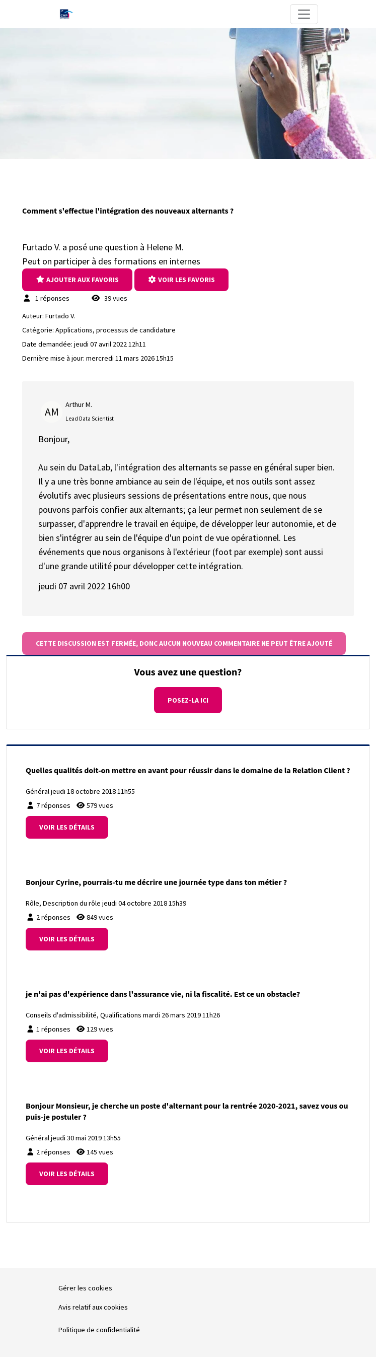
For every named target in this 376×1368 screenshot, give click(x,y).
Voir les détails (67, 827)
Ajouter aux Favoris (77, 279)
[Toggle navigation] (304, 14)
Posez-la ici (188, 700)
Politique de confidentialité (99, 1329)
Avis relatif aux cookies (93, 1307)
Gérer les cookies (85, 1287)
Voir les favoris (181, 279)
